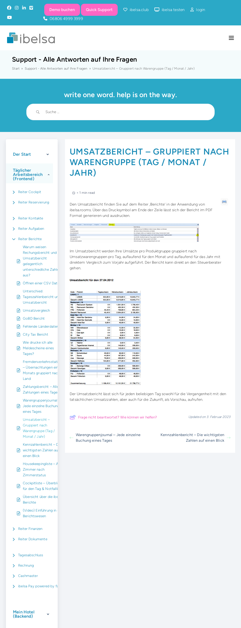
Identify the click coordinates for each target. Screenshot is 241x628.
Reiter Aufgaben (31, 229)
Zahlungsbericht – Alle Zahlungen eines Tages (41, 389)
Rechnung (26, 565)
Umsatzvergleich (36, 310)
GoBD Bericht (34, 318)
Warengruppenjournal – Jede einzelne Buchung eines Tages (41, 406)
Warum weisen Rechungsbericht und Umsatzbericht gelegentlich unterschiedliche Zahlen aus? (42, 261)
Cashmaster (28, 576)
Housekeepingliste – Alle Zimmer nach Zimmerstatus (42, 469)
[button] (231, 38)
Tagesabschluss (30, 555)
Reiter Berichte (30, 239)
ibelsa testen (173, 9)
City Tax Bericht (35, 334)
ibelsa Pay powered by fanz (40, 586)
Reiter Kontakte (30, 218)
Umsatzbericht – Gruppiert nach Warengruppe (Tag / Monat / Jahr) (39, 428)
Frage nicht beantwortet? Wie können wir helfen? (113, 417)
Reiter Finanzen (30, 529)
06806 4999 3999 (66, 18)
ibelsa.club (139, 9)
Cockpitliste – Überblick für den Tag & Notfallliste (43, 486)
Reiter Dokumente (32, 539)
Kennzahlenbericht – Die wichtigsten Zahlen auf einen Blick (42, 450)
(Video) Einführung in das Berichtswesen (43, 513)
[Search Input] (126, 112)
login (200, 9)
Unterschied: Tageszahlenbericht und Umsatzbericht (42, 297)
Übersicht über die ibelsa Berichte (43, 500)
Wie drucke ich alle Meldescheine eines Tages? (38, 348)
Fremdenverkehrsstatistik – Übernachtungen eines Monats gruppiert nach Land (43, 370)
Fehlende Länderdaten (41, 326)
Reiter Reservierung (33, 202)
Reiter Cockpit (29, 192)
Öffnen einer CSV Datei (41, 283)
